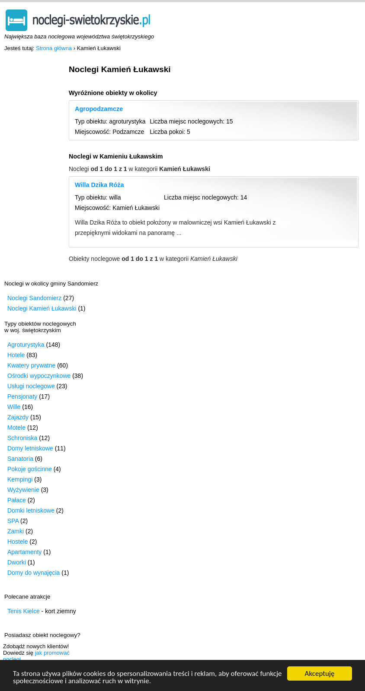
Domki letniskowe (30, 510)
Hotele (16, 355)
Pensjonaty (22, 396)
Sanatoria (20, 458)
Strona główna (54, 48)
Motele (16, 427)
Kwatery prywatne (31, 365)
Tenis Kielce (23, 611)
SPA (13, 520)
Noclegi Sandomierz (34, 298)
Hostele (17, 541)
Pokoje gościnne (29, 469)
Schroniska (22, 437)
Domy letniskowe (30, 448)
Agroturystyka (26, 344)
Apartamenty (24, 551)
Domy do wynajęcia (33, 572)
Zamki (15, 531)
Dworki (16, 562)
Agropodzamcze (99, 108)
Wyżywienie (23, 489)
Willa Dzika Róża (99, 184)
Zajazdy (18, 417)
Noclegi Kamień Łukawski (42, 308)
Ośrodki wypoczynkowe (38, 375)
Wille (13, 406)
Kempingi (19, 479)
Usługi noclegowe (31, 386)
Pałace (16, 500)
